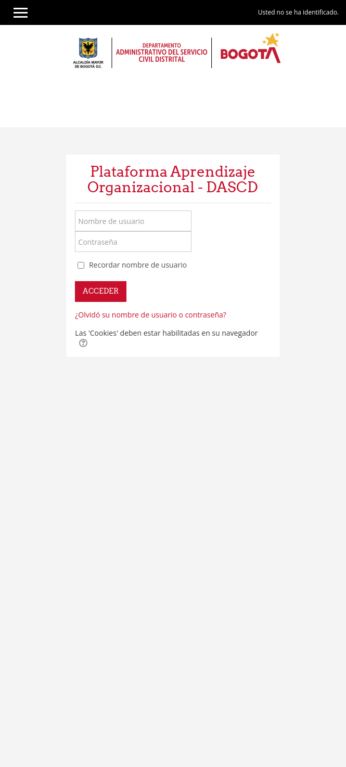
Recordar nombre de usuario (138, 265)
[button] (83, 343)
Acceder (101, 291)
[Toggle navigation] (334, 101)
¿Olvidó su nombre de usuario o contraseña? (150, 315)
